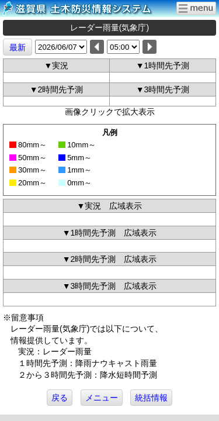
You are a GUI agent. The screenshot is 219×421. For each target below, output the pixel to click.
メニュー (101, 397)
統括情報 (151, 397)
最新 (17, 47)
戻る (59, 397)
